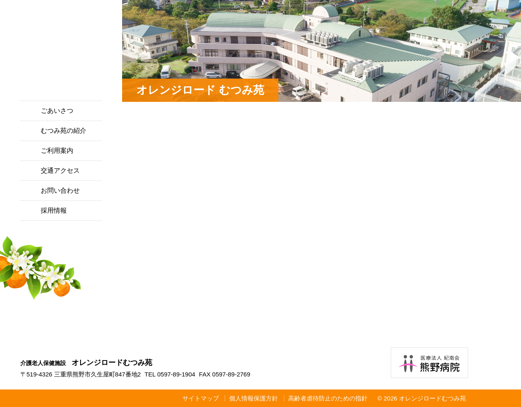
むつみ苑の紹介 (63, 130)
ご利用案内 (57, 150)
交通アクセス (60, 170)
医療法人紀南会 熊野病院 (429, 363)
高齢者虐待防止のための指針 (328, 398)
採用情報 (54, 210)
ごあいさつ (57, 110)
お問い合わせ (60, 190)
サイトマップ (200, 398)
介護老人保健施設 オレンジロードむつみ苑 (61, 53)
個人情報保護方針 (253, 398)
